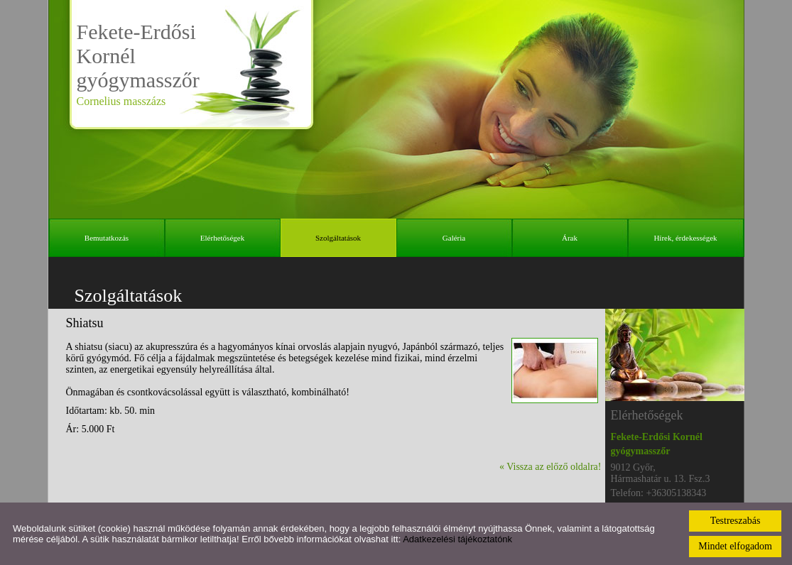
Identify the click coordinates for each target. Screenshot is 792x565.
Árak (569, 238)
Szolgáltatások (338, 238)
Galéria (454, 238)
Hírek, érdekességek (685, 238)
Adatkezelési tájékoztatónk (457, 539)
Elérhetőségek (222, 238)
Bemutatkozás (107, 238)
